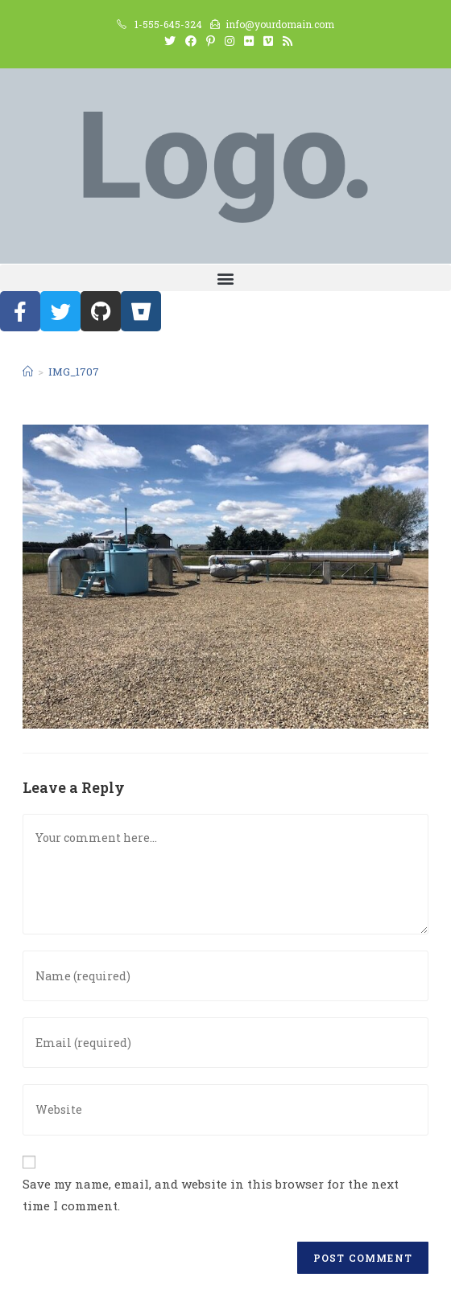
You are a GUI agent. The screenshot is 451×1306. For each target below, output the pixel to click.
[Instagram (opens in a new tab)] (229, 41)
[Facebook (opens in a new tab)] (190, 41)
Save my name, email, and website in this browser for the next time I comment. (211, 1195)
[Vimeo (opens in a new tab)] (268, 41)
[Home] (28, 371)
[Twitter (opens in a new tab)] (169, 41)
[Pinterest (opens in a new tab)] (210, 41)
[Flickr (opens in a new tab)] (249, 41)
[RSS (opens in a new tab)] (285, 41)
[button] (225, 278)
